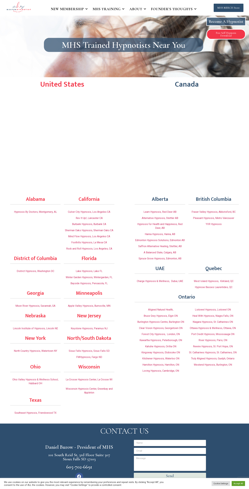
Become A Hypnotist (226, 21)
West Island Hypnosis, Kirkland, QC (214, 281)
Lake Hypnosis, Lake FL (89, 271)
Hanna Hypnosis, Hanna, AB (160, 234)
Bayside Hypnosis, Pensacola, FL (89, 283)
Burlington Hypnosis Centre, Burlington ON (160, 321)
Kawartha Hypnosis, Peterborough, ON (161, 340)
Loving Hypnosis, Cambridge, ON (160, 370)
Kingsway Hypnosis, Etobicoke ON (160, 352)
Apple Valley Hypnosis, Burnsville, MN (89, 305)
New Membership (69, 9)
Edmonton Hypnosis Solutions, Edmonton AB (160, 240)
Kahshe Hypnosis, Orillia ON (160, 346)
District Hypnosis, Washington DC (35, 271)
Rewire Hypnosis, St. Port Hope (210, 346)
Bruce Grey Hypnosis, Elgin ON (161, 315)
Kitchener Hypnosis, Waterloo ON (160, 358)
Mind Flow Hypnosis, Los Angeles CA (89, 236)
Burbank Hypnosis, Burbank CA (89, 224)
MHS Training (109, 9)
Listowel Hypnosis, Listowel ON (213, 309)
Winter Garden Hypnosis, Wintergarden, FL (89, 277)
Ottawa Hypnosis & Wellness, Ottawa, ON (213, 328)
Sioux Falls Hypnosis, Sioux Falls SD (89, 350)
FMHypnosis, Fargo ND (89, 357)
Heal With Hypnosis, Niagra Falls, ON (212, 315)
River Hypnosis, (208, 340)
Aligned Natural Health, (160, 309)
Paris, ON (222, 340)
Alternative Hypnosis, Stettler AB (160, 218)
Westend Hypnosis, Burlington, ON (213, 364)
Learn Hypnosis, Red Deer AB (160, 211)
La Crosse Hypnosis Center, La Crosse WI (89, 379)
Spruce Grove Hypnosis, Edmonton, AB (160, 258)
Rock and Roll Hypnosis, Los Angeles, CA (89, 248)
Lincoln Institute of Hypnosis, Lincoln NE (35, 328)
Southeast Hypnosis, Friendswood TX (35, 412)
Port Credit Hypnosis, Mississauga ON (212, 334)
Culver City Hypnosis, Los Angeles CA (89, 211)
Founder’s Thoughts (174, 9)
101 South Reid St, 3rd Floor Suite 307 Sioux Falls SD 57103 (79, 456)
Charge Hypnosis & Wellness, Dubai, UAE (160, 281)
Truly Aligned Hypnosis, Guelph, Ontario (213, 358)
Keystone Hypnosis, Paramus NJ (89, 328)
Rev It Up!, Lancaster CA (89, 218)
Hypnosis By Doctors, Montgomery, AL (35, 211)
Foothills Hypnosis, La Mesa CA (89, 242)
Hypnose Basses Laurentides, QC (213, 287)
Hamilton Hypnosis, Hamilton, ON (160, 364)
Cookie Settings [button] (221, 483)
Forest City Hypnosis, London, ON (161, 334)
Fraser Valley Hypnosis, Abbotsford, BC (214, 211)
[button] (228, 8)
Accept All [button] (238, 483)
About (137, 9)
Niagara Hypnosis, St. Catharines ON (213, 321)
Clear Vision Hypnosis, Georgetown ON (160, 328)
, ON (230, 346)
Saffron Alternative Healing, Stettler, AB (160, 246)
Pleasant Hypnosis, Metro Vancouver (213, 218)
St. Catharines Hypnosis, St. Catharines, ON (213, 352)
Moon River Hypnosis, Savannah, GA (35, 305)
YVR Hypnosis (214, 224)
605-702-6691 (79, 467)
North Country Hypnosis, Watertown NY (35, 350)
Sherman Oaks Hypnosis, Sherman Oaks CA (89, 230)
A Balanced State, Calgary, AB (160, 252)
